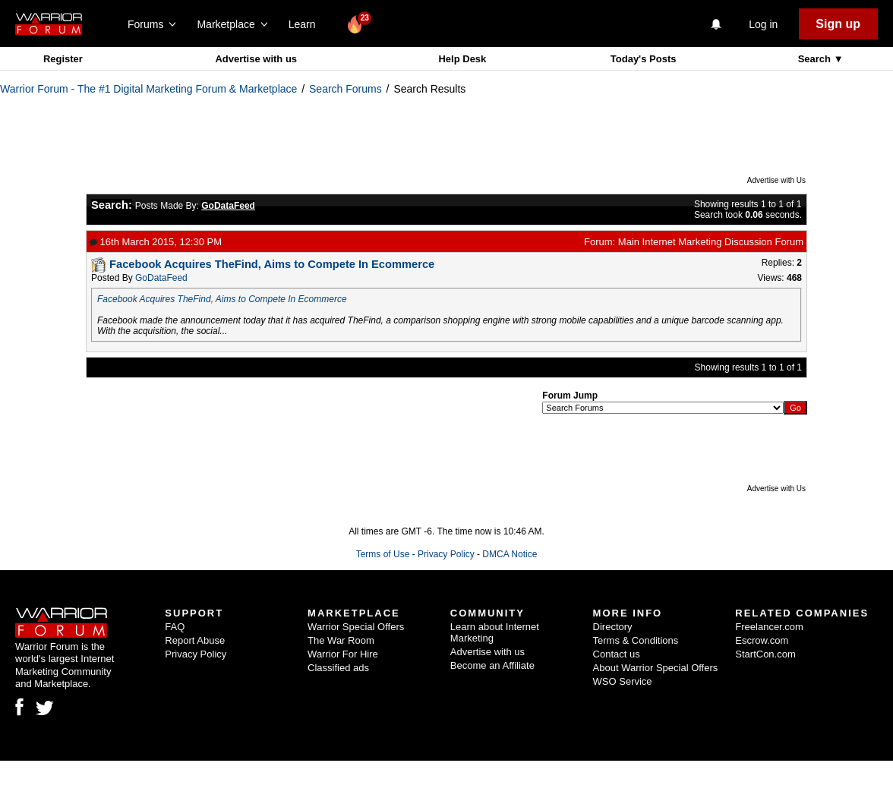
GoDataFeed (161, 278)
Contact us (616, 654)
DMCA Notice (509, 554)
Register (63, 59)
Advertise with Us (776, 180)
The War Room (341, 640)
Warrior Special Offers (356, 626)
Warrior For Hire (343, 654)
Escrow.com (761, 640)
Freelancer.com (769, 626)
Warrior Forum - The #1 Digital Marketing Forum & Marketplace (148, 89)
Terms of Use (383, 554)
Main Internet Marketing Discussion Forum (710, 241)
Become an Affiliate (492, 665)
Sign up (838, 23)
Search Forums (345, 89)
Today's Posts (644, 59)
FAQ (175, 626)
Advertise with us (256, 59)
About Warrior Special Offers (655, 667)
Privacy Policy (446, 554)
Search (816, 59)
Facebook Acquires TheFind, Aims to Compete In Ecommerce (222, 299)
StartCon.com (765, 654)
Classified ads (338, 667)
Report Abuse (195, 640)
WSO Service (622, 681)
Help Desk (462, 59)
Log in (763, 24)
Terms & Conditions (636, 640)
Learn (306, 24)
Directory (613, 626)
